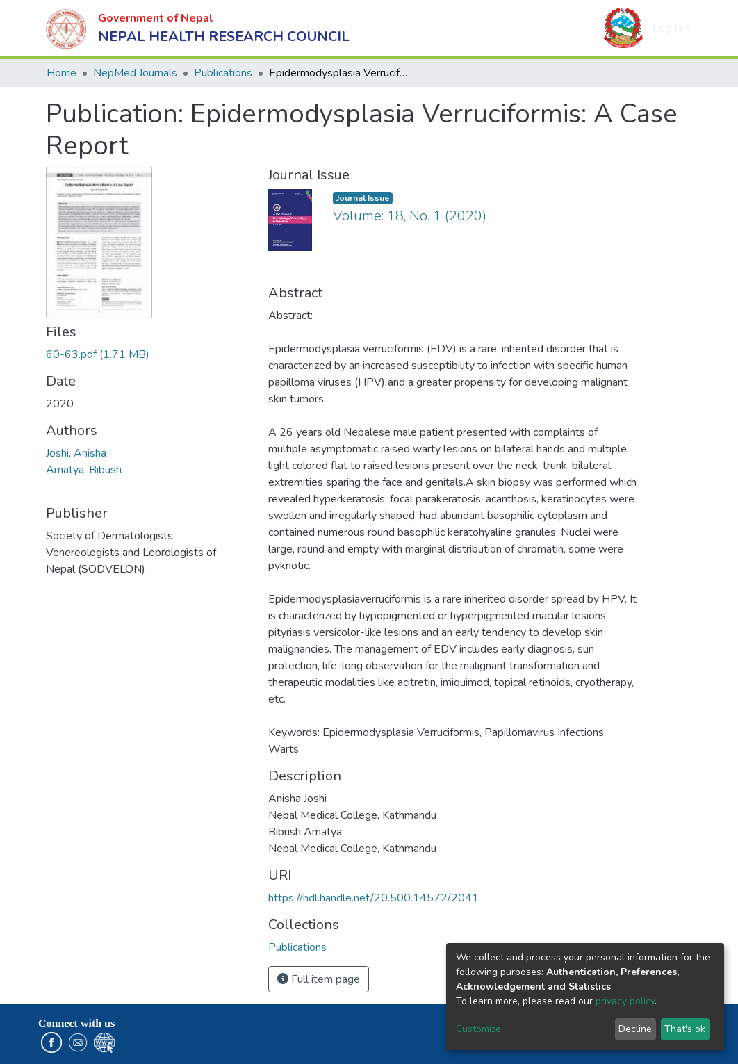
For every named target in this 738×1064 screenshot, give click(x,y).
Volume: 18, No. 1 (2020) (409, 215)
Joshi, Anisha (76, 453)
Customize (478, 1029)
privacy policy (625, 1001)
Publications (223, 73)
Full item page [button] (318, 979)
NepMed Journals (135, 73)
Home (61, 73)
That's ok (684, 1029)
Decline (635, 1029)
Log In (667, 28)
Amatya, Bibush (84, 469)
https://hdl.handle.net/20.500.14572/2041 (373, 898)
